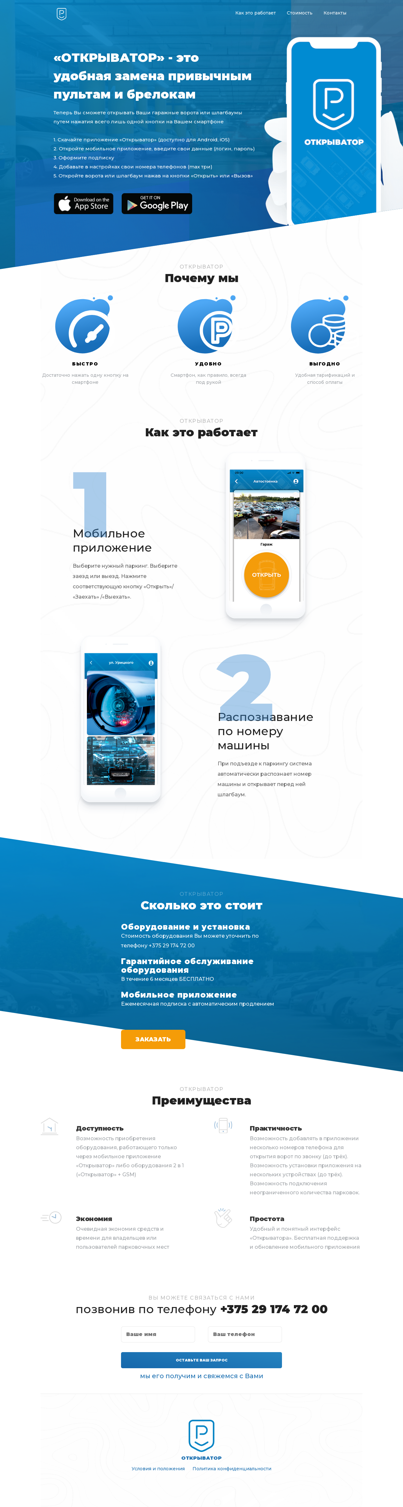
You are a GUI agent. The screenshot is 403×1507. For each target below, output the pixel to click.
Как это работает (255, 13)
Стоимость (300, 13)
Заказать (153, 1039)
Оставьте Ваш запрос (202, 1360)
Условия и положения (158, 1469)
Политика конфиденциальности (231, 1469)
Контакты (334, 13)
